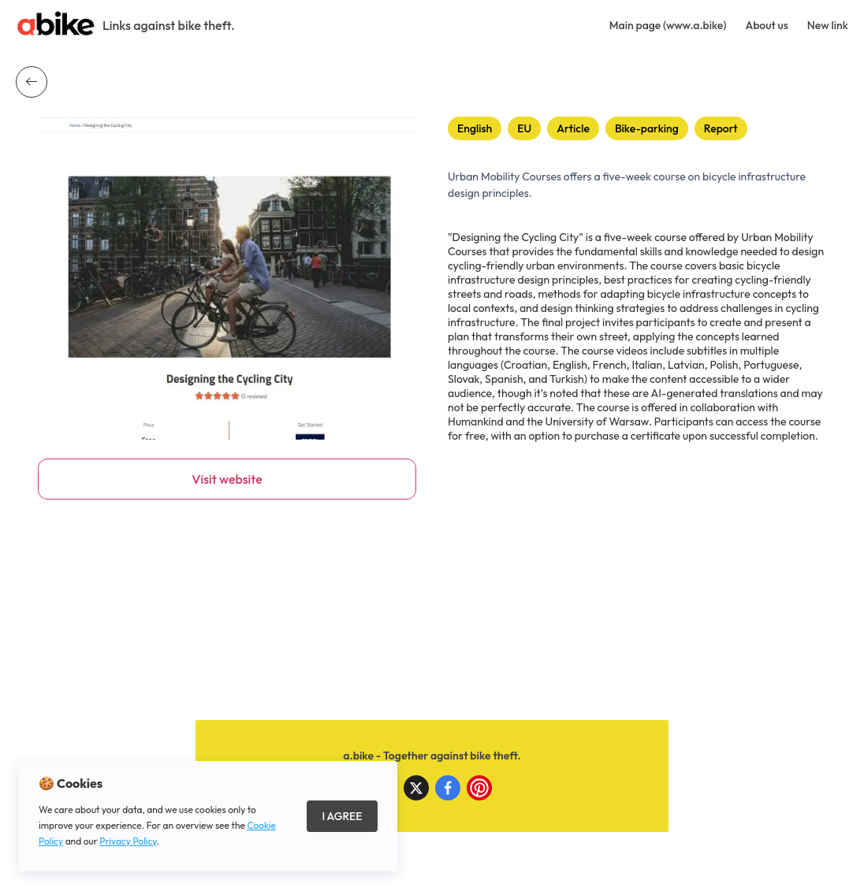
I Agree (342, 816)
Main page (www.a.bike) (668, 25)
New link (827, 25)
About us (766, 25)
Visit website (227, 479)
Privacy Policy (128, 841)
